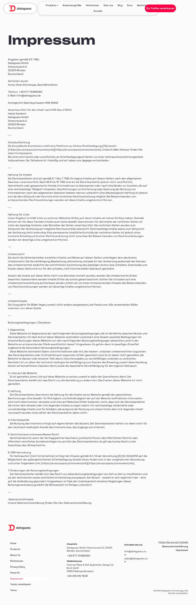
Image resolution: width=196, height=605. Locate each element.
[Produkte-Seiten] (57, 5)
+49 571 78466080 (78, 555)
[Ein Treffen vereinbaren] (160, 8)
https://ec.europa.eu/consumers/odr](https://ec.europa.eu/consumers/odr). (55, 149)
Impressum (182, 550)
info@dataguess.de (28, 95)
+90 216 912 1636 (77, 576)
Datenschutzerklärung (77, 503)
